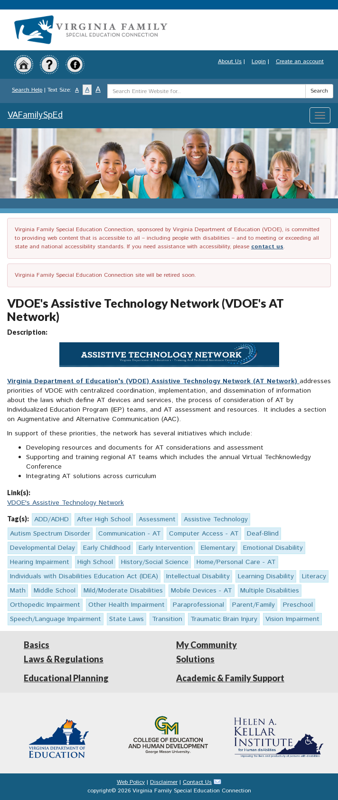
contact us (267, 247)
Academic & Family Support (230, 678)
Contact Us (197, 782)
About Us (230, 61)
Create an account (300, 61)
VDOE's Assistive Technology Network (65, 503)
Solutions (195, 659)
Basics (36, 645)
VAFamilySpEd (35, 115)
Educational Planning (66, 678)
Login (259, 61)
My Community (206, 645)
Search (319, 91)
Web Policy (131, 782)
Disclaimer (164, 782)
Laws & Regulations (63, 659)
